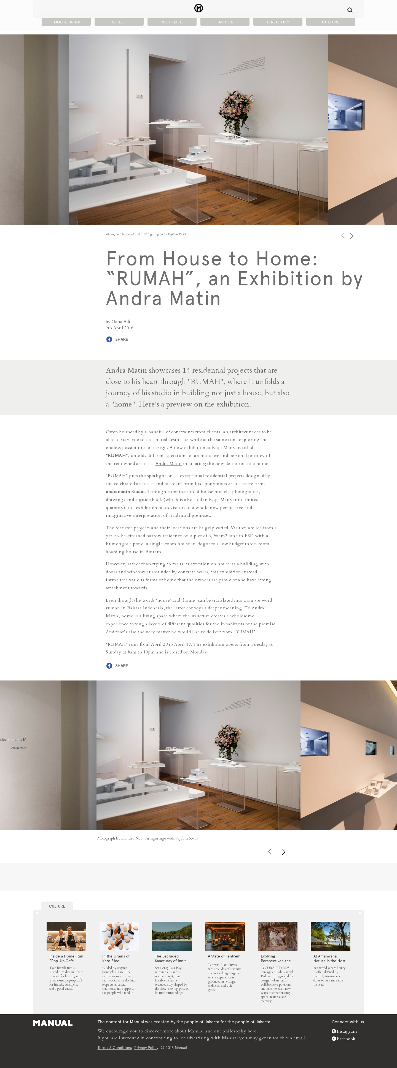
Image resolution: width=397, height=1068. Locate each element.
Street (119, 22)
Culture (331, 22)
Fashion (225, 22)
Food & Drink (66, 22)
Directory (278, 22)
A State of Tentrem (224, 956)
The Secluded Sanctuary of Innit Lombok (170, 960)
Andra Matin (168, 463)
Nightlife (172, 22)
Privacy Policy (146, 1047)
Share (121, 339)
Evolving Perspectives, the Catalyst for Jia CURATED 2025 (276, 963)
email (300, 1037)
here (252, 1031)
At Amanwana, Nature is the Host (329, 958)
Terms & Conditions (115, 1047)
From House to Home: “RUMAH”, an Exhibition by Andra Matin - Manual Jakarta (198, 8)
